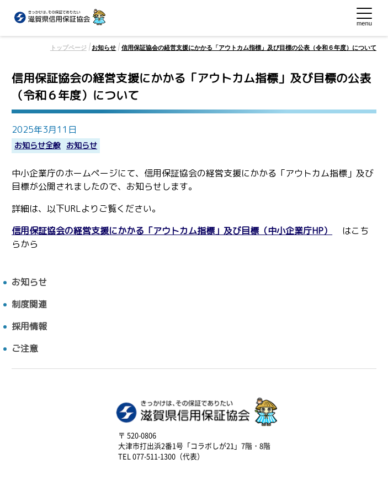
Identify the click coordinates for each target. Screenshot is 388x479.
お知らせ (104, 47)
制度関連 (29, 304)
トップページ (68, 47)
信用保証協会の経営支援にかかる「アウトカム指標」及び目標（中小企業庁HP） (172, 231)
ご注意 (25, 348)
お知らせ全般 (37, 145)
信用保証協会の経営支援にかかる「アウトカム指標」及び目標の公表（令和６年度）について (248, 47)
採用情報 (29, 326)
